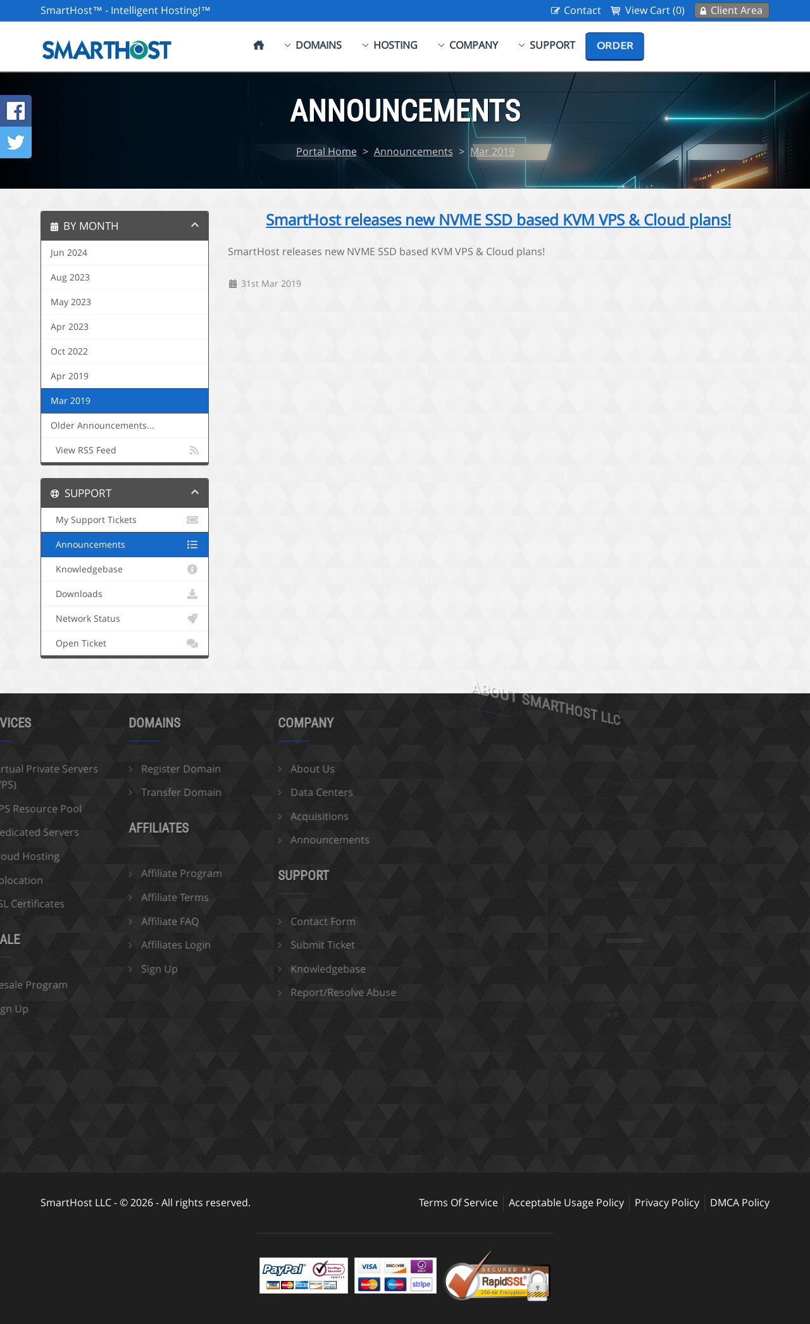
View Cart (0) (655, 10)
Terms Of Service (458, 1202)
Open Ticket (125, 643)
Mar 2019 (492, 151)
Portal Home (326, 151)
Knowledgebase (125, 569)
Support (552, 45)
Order (615, 46)
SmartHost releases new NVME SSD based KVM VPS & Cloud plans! (498, 219)
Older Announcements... (102, 425)
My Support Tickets (125, 519)
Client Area (737, 10)
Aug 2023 (70, 277)
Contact (582, 10)
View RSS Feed (125, 450)
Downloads (125, 594)
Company (473, 45)
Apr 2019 (70, 376)
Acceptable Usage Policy (566, 1202)
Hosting (395, 45)
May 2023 (71, 302)
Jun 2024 (69, 252)
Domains (319, 45)
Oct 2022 (69, 351)
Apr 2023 (70, 326)
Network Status (125, 618)
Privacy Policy (667, 1202)
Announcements (413, 151)
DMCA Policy (740, 1202)
